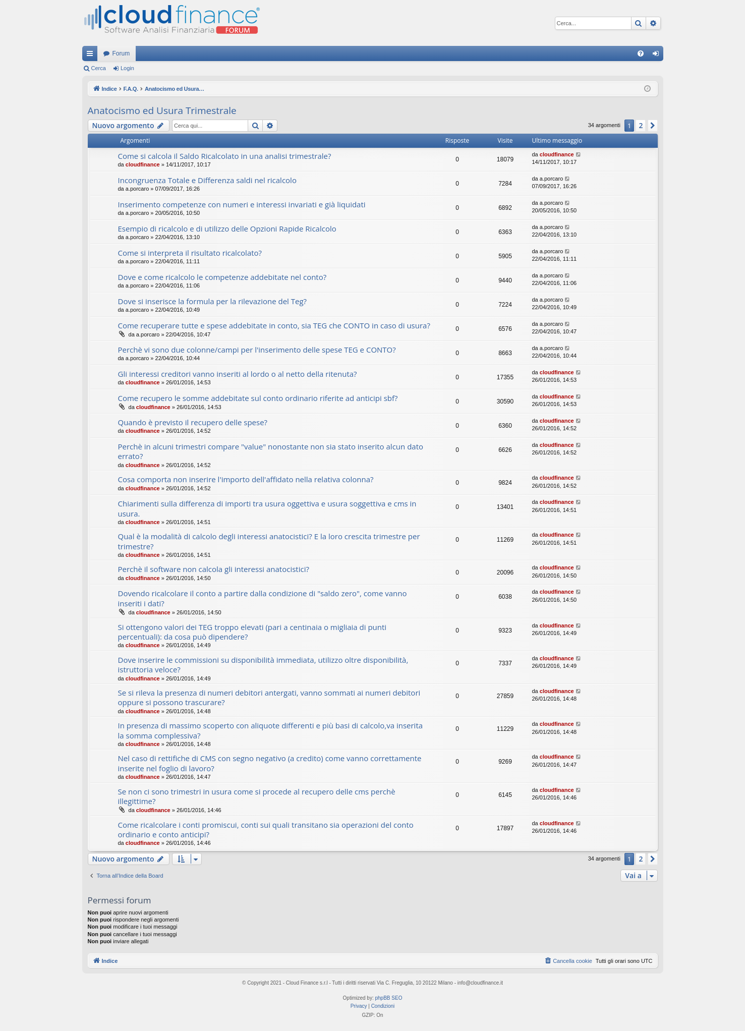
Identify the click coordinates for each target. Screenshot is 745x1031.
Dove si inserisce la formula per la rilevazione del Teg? (212, 301)
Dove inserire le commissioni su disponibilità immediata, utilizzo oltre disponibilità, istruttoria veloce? (263, 664)
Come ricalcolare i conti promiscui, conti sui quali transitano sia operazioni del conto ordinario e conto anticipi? (266, 829)
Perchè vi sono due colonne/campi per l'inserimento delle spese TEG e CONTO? (257, 350)
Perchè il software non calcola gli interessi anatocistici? (213, 569)
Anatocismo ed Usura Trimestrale (162, 110)
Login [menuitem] (657, 55)
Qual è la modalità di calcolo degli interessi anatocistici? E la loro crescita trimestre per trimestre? (269, 541)
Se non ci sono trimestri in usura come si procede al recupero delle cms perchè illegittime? (256, 796)
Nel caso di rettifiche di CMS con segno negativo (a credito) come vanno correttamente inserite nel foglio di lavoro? (270, 763)
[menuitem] (640, 53)
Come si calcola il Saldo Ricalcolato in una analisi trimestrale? (224, 156)
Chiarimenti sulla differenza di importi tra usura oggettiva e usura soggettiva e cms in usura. (267, 508)
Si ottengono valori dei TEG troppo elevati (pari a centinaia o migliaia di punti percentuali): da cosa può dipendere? (252, 632)
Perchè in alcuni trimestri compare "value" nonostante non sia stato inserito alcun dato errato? (271, 451)
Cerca (98, 68)
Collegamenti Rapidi (91, 55)
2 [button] (641, 125)
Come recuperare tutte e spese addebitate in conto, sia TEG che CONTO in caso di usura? (274, 325)
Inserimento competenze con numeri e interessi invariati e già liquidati (242, 204)
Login (127, 68)
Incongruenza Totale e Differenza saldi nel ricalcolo (207, 180)
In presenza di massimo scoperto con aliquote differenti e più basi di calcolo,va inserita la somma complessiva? (270, 730)
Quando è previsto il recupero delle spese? (193, 422)
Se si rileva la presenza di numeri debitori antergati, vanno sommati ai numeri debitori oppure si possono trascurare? (269, 697)
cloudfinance (143, 164)
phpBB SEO (389, 998)
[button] (653, 126)
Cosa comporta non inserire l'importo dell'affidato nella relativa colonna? (246, 479)
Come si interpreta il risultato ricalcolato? (190, 253)
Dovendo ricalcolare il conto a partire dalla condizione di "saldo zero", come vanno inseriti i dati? (262, 598)
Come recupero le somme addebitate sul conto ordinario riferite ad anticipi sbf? (258, 398)
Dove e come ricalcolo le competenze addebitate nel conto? (222, 277)
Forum (121, 53)
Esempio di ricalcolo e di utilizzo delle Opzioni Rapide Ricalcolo (227, 228)
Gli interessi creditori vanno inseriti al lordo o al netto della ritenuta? (237, 374)
